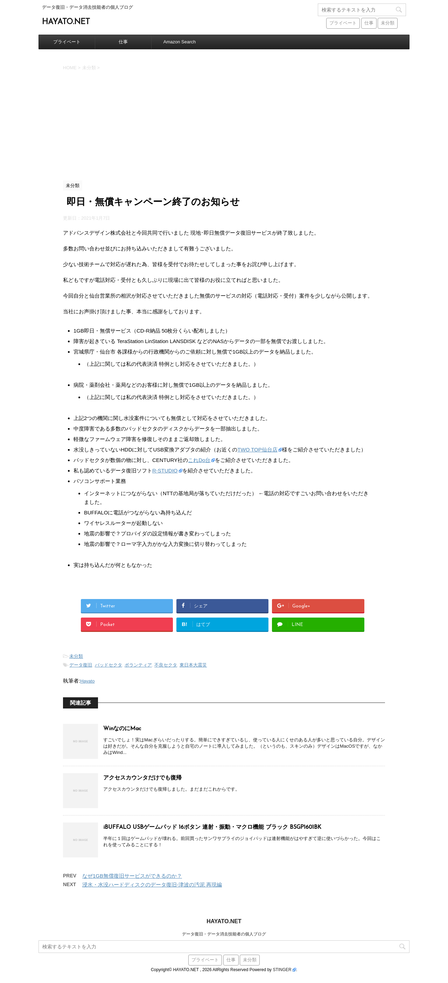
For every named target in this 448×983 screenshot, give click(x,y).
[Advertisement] (224, 124)
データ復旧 (80, 665)
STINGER (282, 969)
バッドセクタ (108, 665)
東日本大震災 (193, 665)
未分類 (76, 656)
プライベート (66, 41)
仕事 (123, 41)
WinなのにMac (122, 729)
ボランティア (138, 665)
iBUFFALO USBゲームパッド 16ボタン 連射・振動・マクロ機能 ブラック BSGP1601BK (212, 827)
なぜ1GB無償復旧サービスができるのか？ (132, 876)
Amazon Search (179, 41)
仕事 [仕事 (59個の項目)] (368, 23)
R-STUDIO (165, 470)
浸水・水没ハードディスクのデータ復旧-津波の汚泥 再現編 (152, 885)
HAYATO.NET (66, 22)
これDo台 (199, 460)
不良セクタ (165, 665)
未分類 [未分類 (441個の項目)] (387, 23)
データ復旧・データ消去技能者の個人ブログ (224, 934)
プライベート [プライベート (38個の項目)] (343, 23)
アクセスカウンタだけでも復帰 (142, 778)
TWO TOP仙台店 (257, 450)
